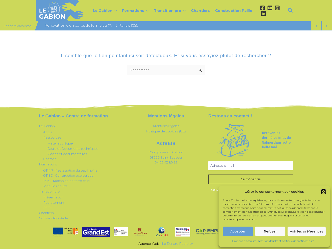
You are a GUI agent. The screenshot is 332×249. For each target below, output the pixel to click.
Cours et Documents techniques (72, 149)
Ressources (52, 137)
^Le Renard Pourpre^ (177, 244)
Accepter (238, 231)
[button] (323, 192)
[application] (114, 10)
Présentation (53, 197)
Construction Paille (53, 218)
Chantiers (46, 213)
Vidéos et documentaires (67, 154)
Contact (49, 159)
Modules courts (55, 186)
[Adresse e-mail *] (250, 165)
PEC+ (47, 208)
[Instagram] (277, 8)
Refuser (270, 231)
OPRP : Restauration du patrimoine (70, 170)
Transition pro (49, 191)
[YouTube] (270, 8)
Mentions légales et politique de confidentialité (286, 240)
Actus (47, 132)
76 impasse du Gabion (166, 152)
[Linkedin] (263, 13)
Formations (48, 164)
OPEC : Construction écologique (68, 175)
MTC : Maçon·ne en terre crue (66, 181)
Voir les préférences (306, 231)
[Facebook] (262, 8)
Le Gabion (47, 126)
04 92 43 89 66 (166, 163)
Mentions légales (166, 126)
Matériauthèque (60, 143)
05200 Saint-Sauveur (166, 157)
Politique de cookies (244, 240)
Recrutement (53, 203)
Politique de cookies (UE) (166, 131)
